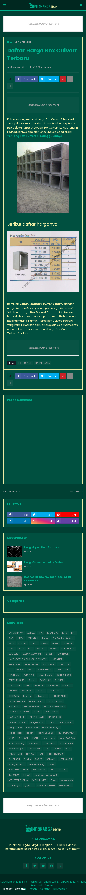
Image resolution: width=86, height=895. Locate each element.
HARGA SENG (54, 717)
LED (10, 669)
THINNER (59, 680)
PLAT (41, 753)
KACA (11, 738)
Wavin (54, 780)
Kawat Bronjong (16, 743)
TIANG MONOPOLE (58, 769)
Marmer (20, 669)
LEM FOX (57, 748)
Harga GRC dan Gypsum (60, 722)
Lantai (34, 643)
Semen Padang (36, 764)
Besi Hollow (26, 690)
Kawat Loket (49, 743)
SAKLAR (38, 759)
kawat (45, 638)
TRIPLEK (26, 774)
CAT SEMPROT (55, 690)
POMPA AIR (29, 675)
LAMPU (20, 638)
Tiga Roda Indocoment (45, 774)
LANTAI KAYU (35, 748)
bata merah (67, 780)
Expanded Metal (17, 701)
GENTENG (67, 643)
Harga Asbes (36, 722)
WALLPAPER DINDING (18, 780)
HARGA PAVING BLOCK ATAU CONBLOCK (28, 659)
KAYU (11, 643)
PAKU (30, 669)
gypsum (29, 785)
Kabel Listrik (49, 738)
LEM (47, 748)
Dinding (27, 696)
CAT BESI (40, 690)
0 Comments (43, 67)
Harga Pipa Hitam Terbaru (41, 547)
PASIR (11, 648)
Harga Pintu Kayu (50, 727)
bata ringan (15, 785)
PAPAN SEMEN (15, 753)
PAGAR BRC (52, 632)
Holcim (29, 732)
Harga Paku (14, 664)
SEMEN (55, 643)
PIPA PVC (30, 753)
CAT (11, 638)
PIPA (30, 648)
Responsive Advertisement (43, 23)
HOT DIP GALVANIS (17, 722)
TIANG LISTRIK (38, 769)
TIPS (41, 632)
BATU (64, 632)
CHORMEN (14, 696)
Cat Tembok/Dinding (63, 638)
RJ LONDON (14, 759)
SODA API (50, 759)
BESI (73, 632)
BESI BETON (53, 685)
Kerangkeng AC (16, 748)
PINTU (21, 648)
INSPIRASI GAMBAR (66, 732)
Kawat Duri (34, 743)
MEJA (67, 748)
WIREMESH (33, 638)
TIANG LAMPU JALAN (18, 769)
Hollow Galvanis (45, 732)
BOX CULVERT (23, 42)
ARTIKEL (31, 632)
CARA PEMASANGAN (32, 653)
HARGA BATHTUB (16, 717)
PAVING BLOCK (45, 669)
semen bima (65, 785)
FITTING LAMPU (36, 701)
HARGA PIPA (56, 659)
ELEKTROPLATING (58, 696)
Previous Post (12, 491)
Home (10, 42)
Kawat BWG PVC (67, 738)
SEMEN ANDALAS (16, 680)
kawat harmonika (46, 785)
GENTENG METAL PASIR (54, 706)
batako (53, 648)
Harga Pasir (32, 727)
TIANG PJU (14, 774)
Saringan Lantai (17, 764)
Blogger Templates (15, 888)
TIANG (51, 764)
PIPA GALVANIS (63, 669)
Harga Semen (31, 664)
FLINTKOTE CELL (55, 701)
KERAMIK (22, 643)
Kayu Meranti (66, 743)
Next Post (75, 491)
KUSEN (35, 738)
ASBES (28, 685)
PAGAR (44, 643)
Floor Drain (14, 706)
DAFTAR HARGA (42, 363)
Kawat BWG (48, 664)
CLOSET (49, 653)
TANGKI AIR (45, 680)
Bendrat (13, 690)
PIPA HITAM (14, 675)
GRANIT (36, 711)
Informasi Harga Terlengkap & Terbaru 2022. (49, 881)
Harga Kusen (15, 727)
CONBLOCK (63, 653)
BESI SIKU (66, 685)
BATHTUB (39, 685)
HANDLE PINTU (51, 711)
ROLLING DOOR (64, 675)
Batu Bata (13, 653)
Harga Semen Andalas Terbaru (45, 562)
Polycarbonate (45, 675)
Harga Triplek (15, 732)
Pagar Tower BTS (55, 753)
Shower (32, 680)
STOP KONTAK (66, 759)
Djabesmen (40, 696)
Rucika (27, 759)
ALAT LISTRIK (14, 685)
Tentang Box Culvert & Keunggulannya (34, 136)
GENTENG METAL (31, 706)
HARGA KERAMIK (36, 717)
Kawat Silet (64, 664)
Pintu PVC (41, 648)
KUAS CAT (23, 738)
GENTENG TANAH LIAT (19, 711)
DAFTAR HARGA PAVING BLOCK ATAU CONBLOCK (47, 579)
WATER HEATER (39, 780)
